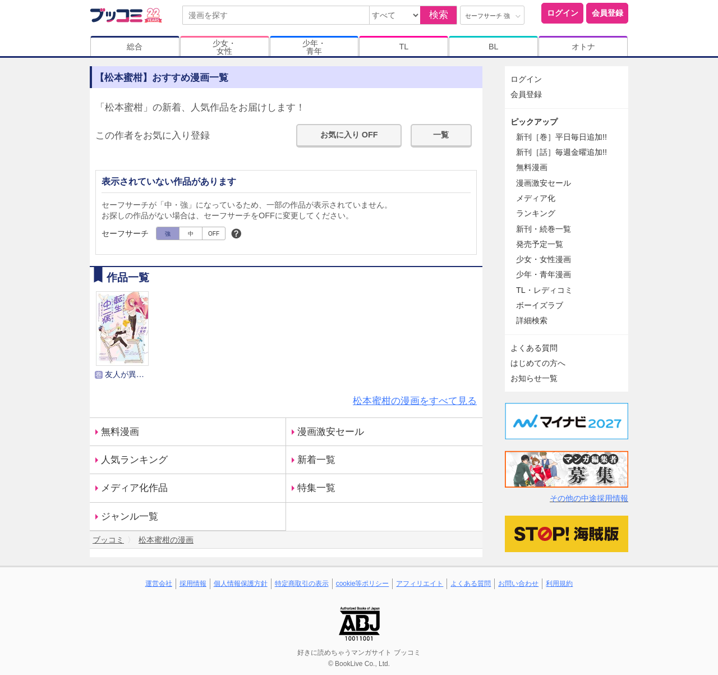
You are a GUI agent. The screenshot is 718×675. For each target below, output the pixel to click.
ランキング (535, 213)
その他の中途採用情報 (589, 498)
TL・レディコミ (544, 290)
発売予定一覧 (539, 244)
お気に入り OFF (349, 134)
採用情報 (193, 583)
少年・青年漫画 (543, 274)
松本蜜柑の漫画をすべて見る (415, 401)
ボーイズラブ (539, 305)
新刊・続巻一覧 (543, 228)
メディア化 (535, 198)
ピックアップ (534, 121)
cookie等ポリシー (362, 583)
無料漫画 (120, 431)
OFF (213, 234)
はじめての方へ (537, 363)
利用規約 (559, 583)
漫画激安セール (330, 431)
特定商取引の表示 (302, 583)
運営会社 (158, 583)
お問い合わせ (518, 583)
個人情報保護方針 (241, 583)
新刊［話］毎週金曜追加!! (561, 152)
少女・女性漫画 (543, 259)
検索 (438, 15)
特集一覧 (316, 488)
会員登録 (607, 12)
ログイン (562, 12)
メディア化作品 (134, 488)
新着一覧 (316, 459)
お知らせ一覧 (534, 378)
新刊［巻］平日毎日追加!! (561, 136)
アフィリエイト (419, 583)
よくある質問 (534, 347)
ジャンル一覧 (129, 516)
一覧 (441, 134)
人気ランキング (134, 459)
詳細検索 (531, 320)
